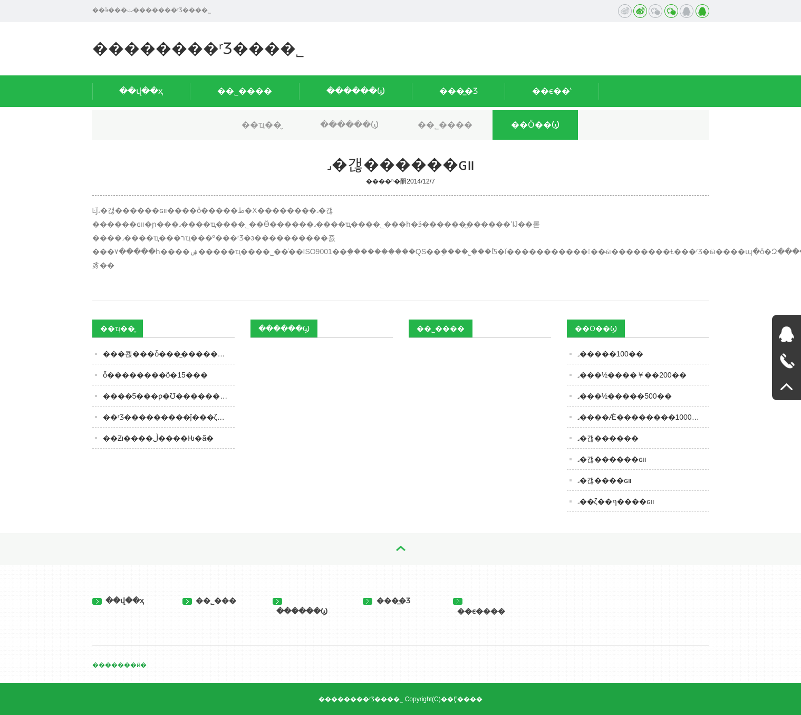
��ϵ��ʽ (552, 90)
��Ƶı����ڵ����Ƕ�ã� (158, 438)
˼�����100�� (610, 354)
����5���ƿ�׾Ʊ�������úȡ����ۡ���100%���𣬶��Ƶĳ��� (169, 396)
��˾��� (209, 600)
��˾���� (244, 90)
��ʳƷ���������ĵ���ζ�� (167, 417)
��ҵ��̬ (262, 124)
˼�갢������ (608, 438)
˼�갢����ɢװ (604, 480)
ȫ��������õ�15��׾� (155, 375)
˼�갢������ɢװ (611, 459)
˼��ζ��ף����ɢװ (615, 501)
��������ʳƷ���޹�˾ (198, 48)
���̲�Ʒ (458, 90)
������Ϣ (355, 90)
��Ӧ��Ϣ (535, 124)
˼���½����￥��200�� (632, 375)
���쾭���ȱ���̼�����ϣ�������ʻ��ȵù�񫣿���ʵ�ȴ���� (169, 354)
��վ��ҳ (141, 90)
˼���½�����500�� (624, 396)
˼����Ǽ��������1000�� (642, 417)
